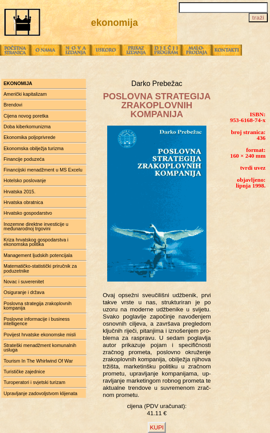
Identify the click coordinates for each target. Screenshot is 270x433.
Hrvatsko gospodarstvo (28, 213)
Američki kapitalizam (25, 94)
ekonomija (18, 83)
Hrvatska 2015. (20, 191)
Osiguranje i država (24, 292)
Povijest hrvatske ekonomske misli (40, 334)
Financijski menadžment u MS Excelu (43, 169)
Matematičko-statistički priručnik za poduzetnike (40, 268)
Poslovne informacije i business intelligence (37, 321)
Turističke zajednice (24, 371)
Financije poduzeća (24, 159)
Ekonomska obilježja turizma (34, 148)
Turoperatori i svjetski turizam (34, 382)
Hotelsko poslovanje (25, 180)
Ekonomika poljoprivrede (30, 137)
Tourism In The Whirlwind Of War (38, 361)
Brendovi (13, 104)
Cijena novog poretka (26, 115)
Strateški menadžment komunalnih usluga (40, 348)
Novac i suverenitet (24, 281)
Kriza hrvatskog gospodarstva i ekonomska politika (36, 242)
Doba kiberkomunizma (27, 126)
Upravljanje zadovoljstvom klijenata (40, 393)
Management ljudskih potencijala (38, 255)
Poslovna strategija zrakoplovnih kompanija (38, 306)
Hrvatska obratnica (23, 202)
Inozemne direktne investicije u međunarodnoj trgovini (36, 226)
